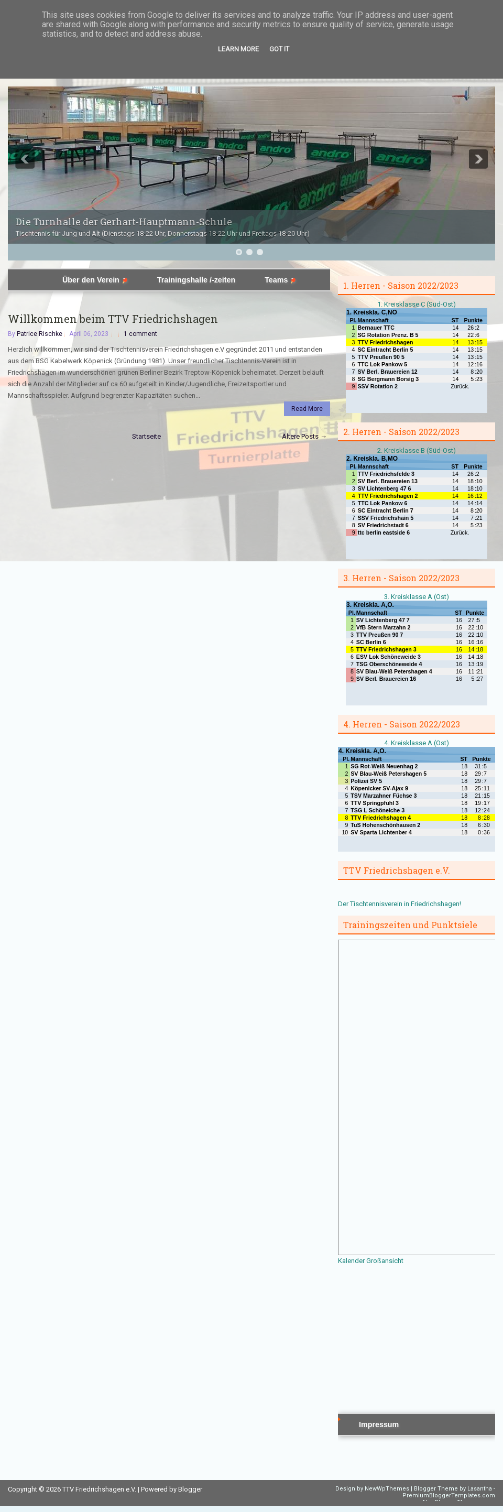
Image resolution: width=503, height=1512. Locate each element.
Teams (280, 280)
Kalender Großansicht (370, 1261)
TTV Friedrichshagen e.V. (99, 1489)
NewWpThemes (387, 1488)
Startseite (146, 436)
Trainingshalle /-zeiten (196, 280)
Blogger (190, 1489)
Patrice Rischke (39, 334)
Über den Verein (95, 280)
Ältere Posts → (304, 436)
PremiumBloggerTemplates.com (448, 1495)
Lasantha (479, 1488)
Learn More (238, 49)
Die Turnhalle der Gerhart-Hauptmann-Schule (124, 221)
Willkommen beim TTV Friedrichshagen (113, 318)
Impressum (379, 1424)
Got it (279, 49)
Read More (307, 408)
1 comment (140, 334)
